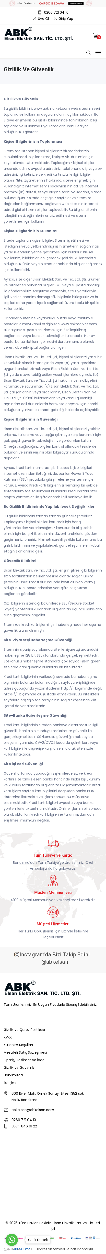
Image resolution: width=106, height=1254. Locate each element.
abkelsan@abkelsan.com (33, 1109)
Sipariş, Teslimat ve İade (24, 1060)
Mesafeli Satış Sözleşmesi (25, 1052)
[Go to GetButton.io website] (12, 1249)
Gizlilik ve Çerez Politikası (24, 1029)
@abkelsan (54, 962)
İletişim (10, 1082)
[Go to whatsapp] (12, 1240)
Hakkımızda (13, 1075)
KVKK (8, 1037)
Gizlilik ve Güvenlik (19, 1067)
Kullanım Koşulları (18, 1044)
